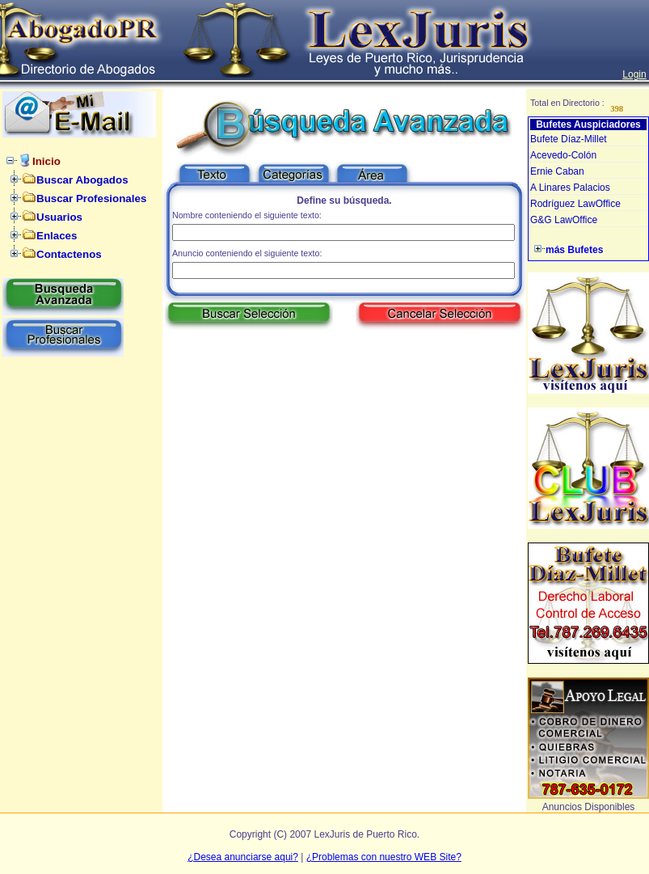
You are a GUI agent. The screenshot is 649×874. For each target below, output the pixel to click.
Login (634, 74)
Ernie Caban (557, 171)
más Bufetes (574, 249)
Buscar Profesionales (91, 198)
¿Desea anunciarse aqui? (243, 857)
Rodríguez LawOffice (575, 203)
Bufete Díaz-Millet (568, 139)
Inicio (46, 161)
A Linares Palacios (570, 187)
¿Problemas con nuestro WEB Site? (383, 857)
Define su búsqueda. (344, 200)
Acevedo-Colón (563, 155)
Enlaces (56, 236)
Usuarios (59, 217)
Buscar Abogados (82, 180)
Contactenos (69, 254)
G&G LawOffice (563, 220)
